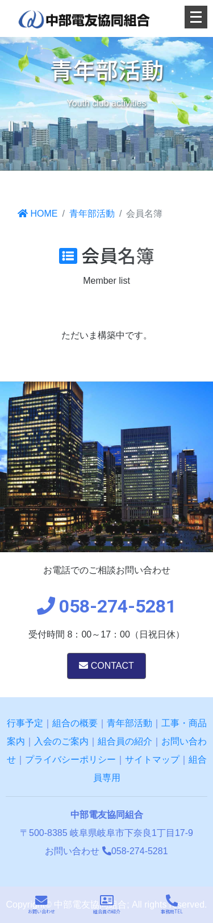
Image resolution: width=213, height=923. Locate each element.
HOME (37, 213)
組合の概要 (75, 723)
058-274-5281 (135, 851)
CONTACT (106, 665)
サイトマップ (152, 759)
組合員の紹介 (125, 741)
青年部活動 (92, 213)
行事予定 (25, 723)
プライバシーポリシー (70, 759)
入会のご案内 (61, 741)
